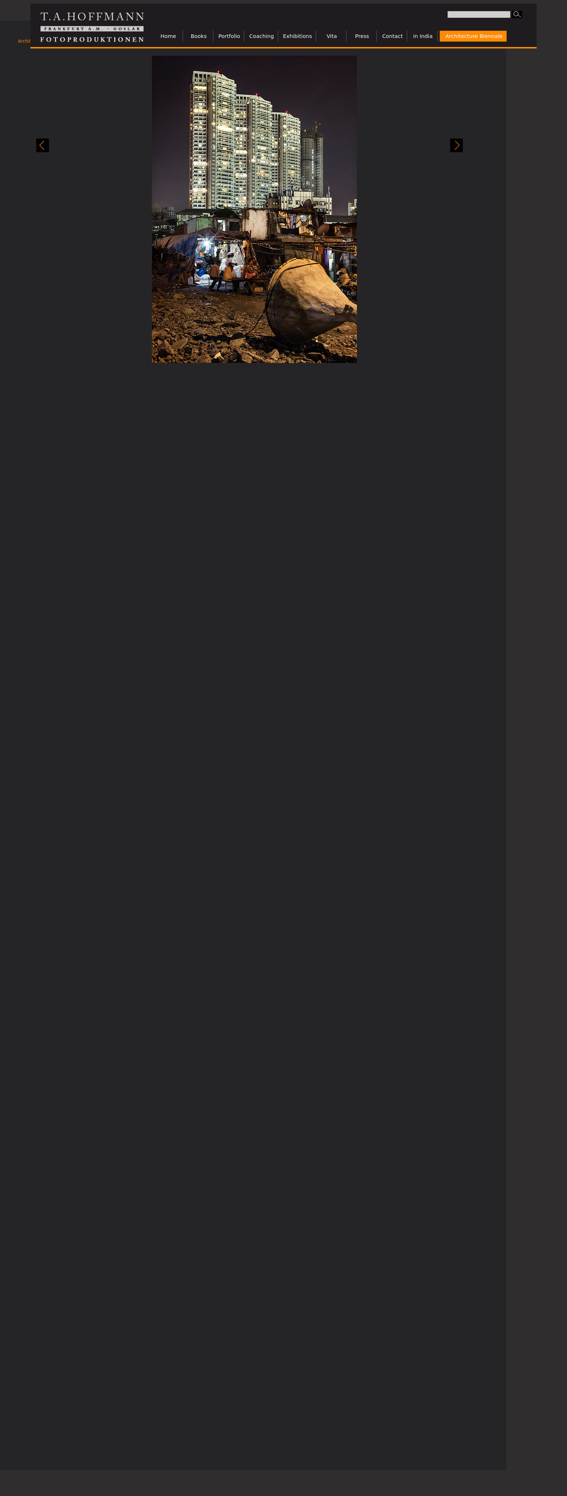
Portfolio (229, 36)
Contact (392, 36)
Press (362, 36)
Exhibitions (297, 36)
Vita (332, 36)
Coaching (261, 36)
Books (198, 36)
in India (422, 36)
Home (168, 36)
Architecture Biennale (474, 36)
